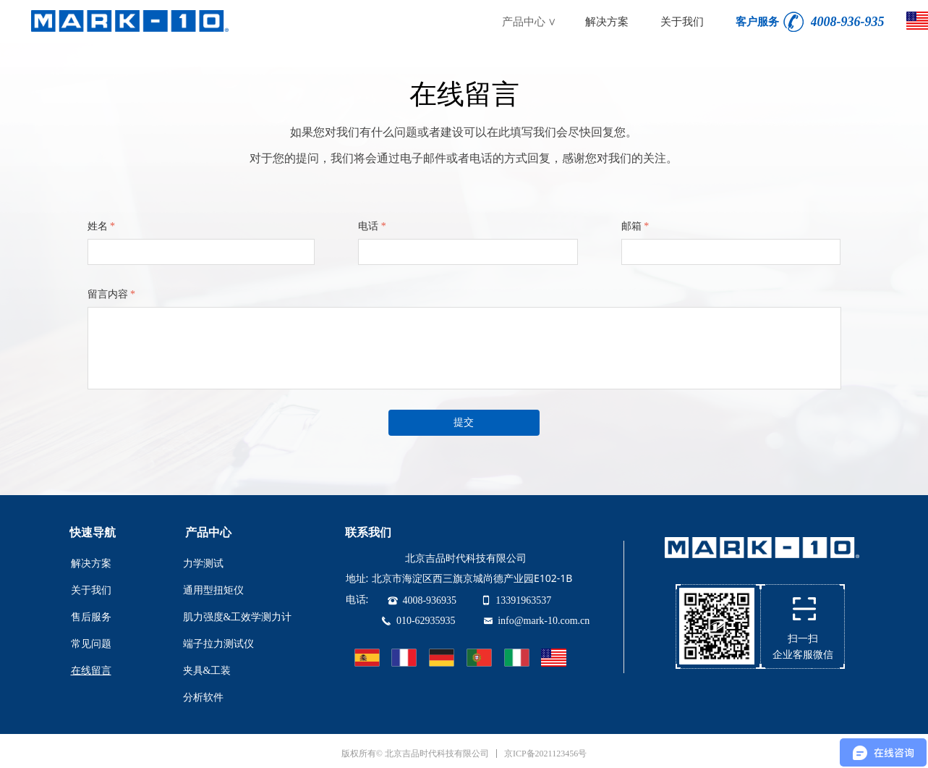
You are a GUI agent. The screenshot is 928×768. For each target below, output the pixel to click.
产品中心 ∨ (529, 22)
